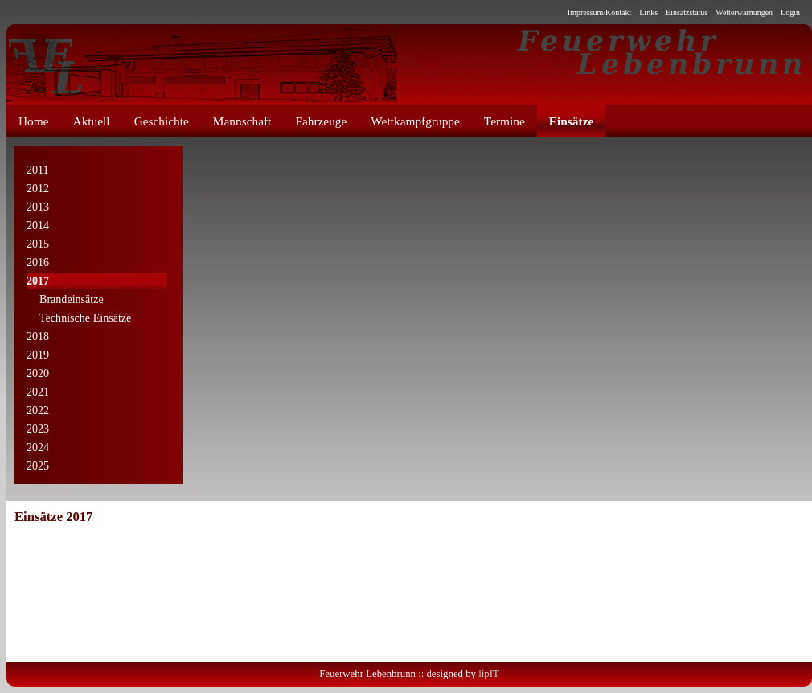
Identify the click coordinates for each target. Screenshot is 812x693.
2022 (38, 410)
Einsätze (571, 121)
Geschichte (161, 121)
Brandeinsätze (65, 300)
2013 (38, 206)
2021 (38, 391)
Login (790, 12)
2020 (38, 373)
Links (648, 12)
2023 (38, 428)
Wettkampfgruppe (415, 121)
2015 (38, 243)
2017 (38, 280)
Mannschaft (242, 121)
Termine (504, 121)
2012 (38, 188)
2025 (38, 465)
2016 (38, 262)
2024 (38, 447)
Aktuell (91, 121)
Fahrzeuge (321, 121)
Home (33, 121)
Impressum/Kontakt (599, 12)
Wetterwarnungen (744, 12)
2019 (38, 354)
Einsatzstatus (686, 12)
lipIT (488, 673)
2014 (38, 225)
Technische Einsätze (79, 318)
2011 (38, 169)
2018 (38, 336)
